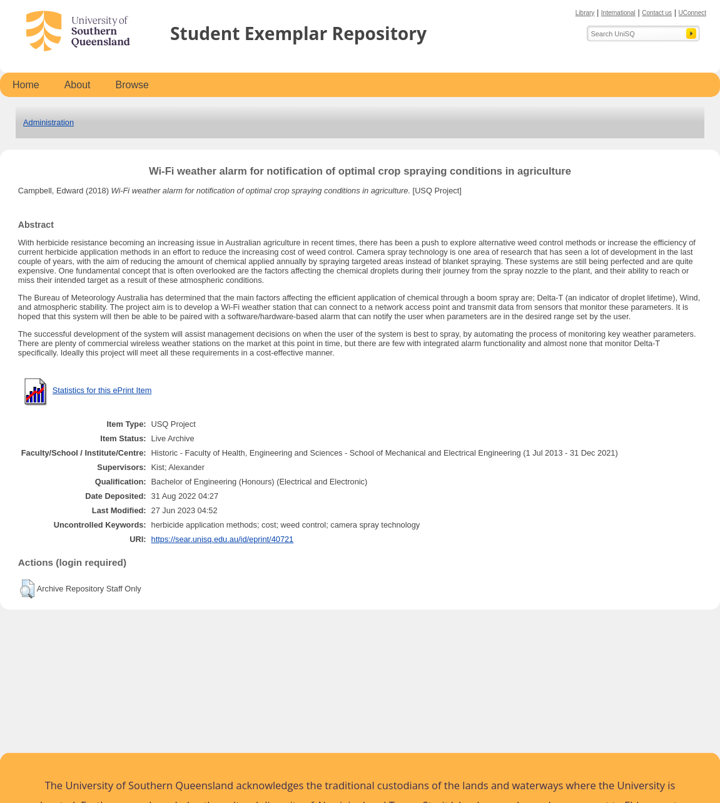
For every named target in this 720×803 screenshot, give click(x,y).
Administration (48, 122)
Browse (132, 84)
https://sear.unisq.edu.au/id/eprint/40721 (222, 539)
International (618, 12)
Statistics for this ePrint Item (102, 390)
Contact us (657, 12)
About (77, 84)
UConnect (692, 12)
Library (585, 12)
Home (26, 84)
